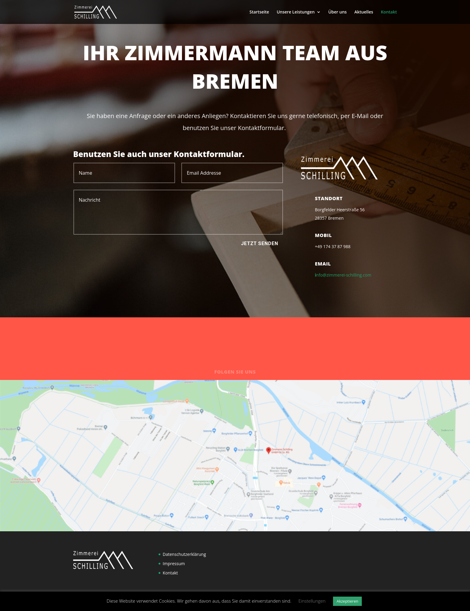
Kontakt (389, 12)
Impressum (174, 563)
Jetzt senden (259, 243)
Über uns (337, 12)
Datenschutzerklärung (184, 554)
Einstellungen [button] (312, 601)
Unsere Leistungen (295, 12)
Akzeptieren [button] (347, 601)
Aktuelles (363, 12)
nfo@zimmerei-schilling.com (343, 275)
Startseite (259, 12)
